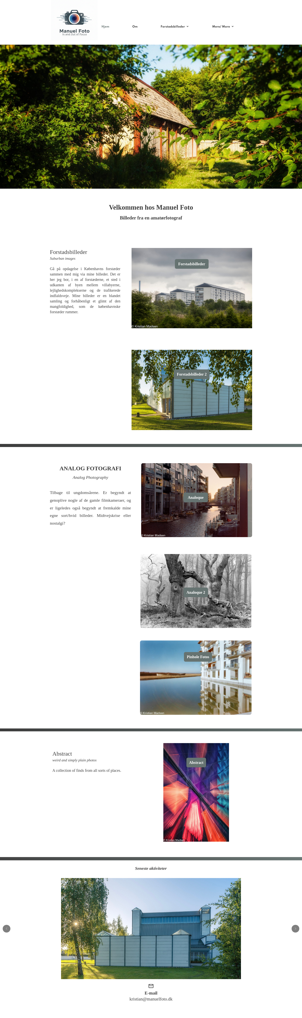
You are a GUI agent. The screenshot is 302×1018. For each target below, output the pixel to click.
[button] (6, 929)
